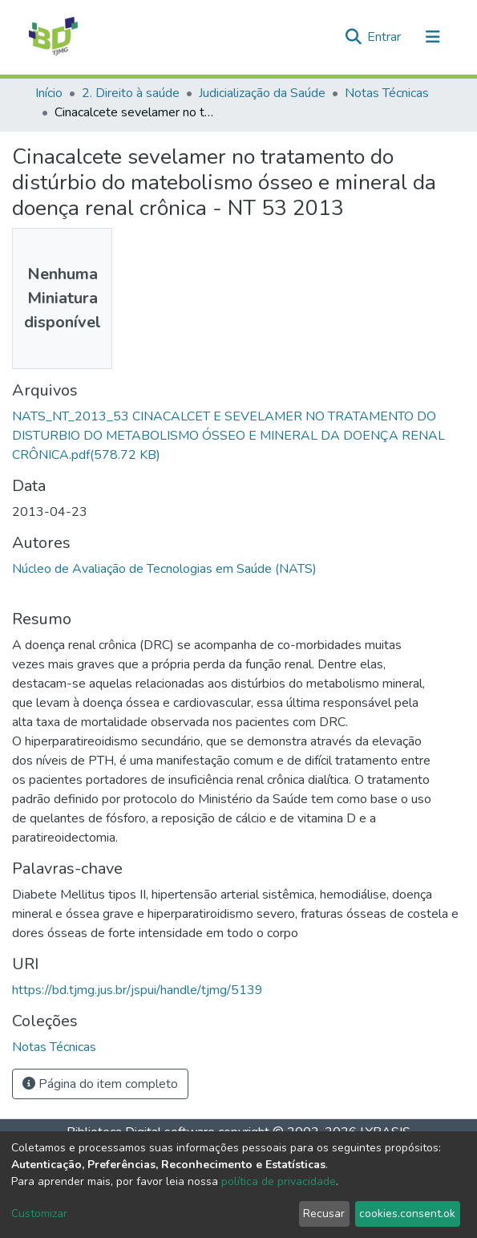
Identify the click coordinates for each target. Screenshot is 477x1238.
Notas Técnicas (387, 93)
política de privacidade (278, 1181)
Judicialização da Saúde (262, 93)
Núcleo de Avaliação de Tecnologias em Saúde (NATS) (164, 569)
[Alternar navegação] (432, 37)
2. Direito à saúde (131, 93)
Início (49, 93)
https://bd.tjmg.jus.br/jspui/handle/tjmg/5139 (137, 990)
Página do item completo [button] (100, 1084)
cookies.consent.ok (407, 1213)
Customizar (39, 1213)
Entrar (385, 37)
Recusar (324, 1213)
